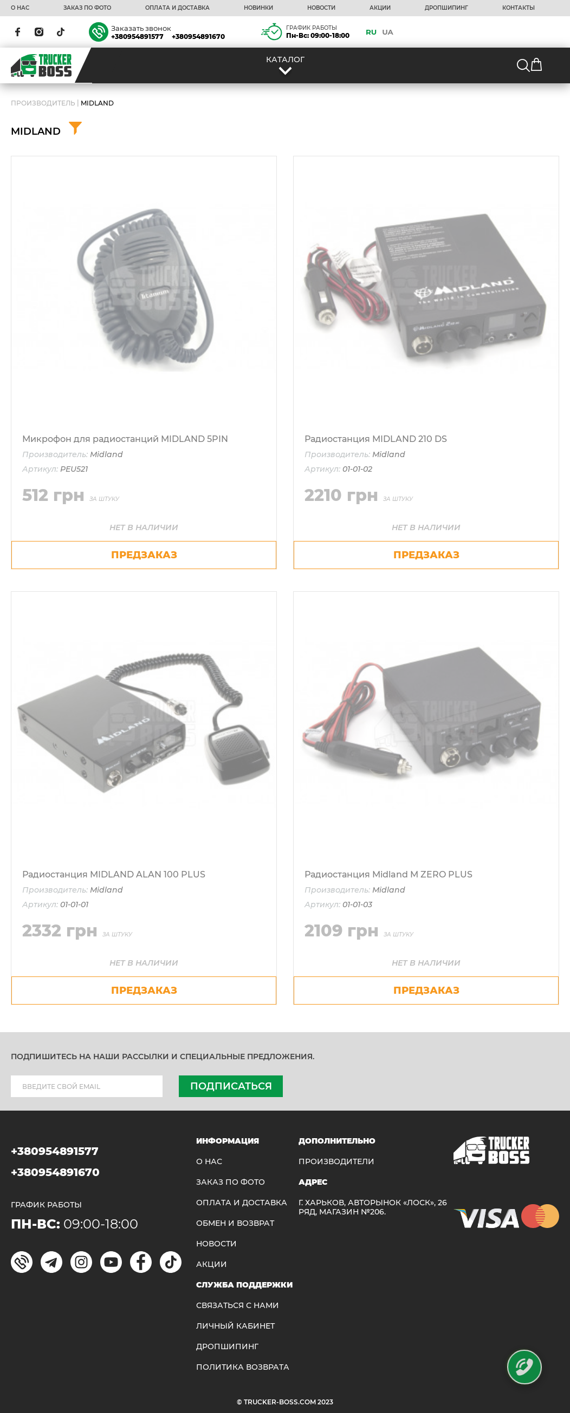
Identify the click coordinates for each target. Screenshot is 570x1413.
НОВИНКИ (258, 8)
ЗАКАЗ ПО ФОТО (87, 8)
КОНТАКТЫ (518, 8)
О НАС (20, 8)
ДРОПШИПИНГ (446, 8)
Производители (336, 1161)
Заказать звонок (141, 28)
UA (387, 32)
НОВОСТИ (321, 8)
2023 (325, 1402)
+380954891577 (137, 36)
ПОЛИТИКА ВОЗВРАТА (242, 1367)
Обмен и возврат (235, 1223)
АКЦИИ (380, 8)
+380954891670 (198, 36)
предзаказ (144, 555)
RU (371, 32)
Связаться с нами (237, 1305)
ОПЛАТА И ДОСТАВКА (177, 8)
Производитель (43, 103)
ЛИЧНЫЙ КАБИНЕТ (235, 1326)
